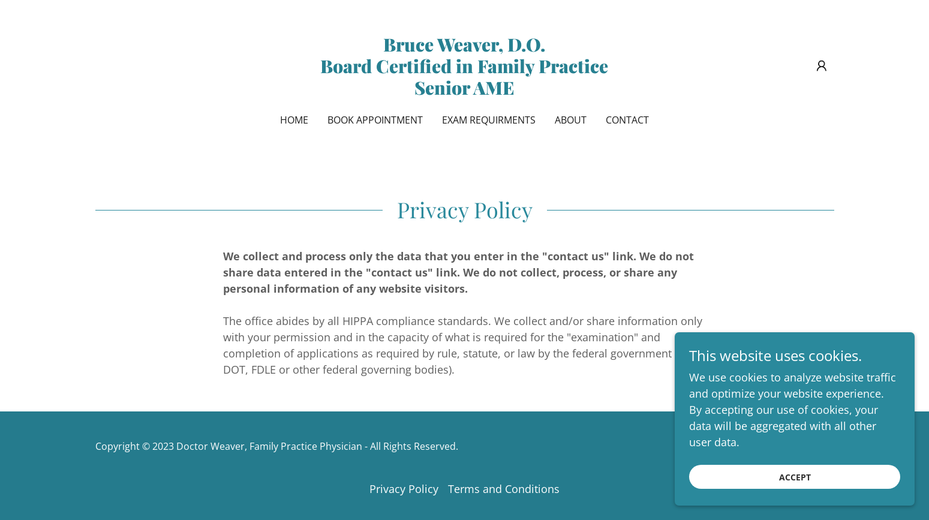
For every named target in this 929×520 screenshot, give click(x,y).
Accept (795, 485)
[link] (464, 90)
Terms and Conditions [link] (504, 489)
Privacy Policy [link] (403, 489)
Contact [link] (627, 120)
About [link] (571, 120)
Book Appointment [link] (375, 120)
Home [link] (294, 120)
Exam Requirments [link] (489, 120)
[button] (822, 66)
